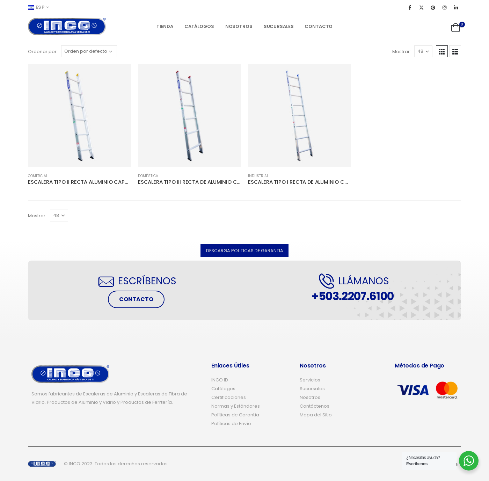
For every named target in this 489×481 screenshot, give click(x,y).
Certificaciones (228, 397)
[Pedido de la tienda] (89, 51)
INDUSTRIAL (258, 175)
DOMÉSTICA (148, 175)
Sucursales (279, 26)
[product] (79, 115)
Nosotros (239, 26)
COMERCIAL (38, 175)
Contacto (319, 26)
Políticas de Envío (231, 423)
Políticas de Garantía (235, 414)
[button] (244, 250)
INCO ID (219, 380)
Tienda (164, 26)
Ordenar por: (43, 51)
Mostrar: (401, 51)
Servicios (310, 380)
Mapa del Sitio (316, 414)
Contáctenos (314, 406)
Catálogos (199, 26)
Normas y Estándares (235, 406)
